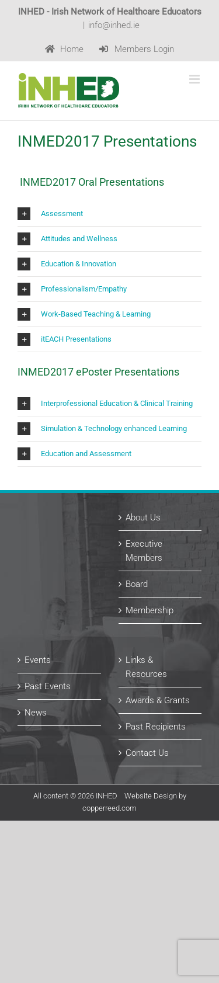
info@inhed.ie (114, 25)
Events (38, 660)
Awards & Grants (158, 700)
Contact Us (147, 753)
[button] (109, 214)
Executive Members (144, 551)
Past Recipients (156, 726)
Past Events (48, 686)
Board (137, 584)
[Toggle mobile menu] (195, 79)
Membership (149, 610)
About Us (143, 517)
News (36, 712)
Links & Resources (146, 667)
